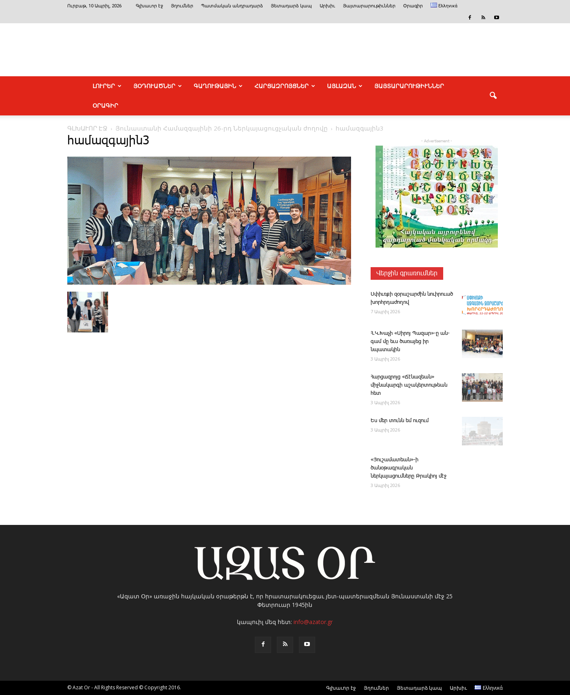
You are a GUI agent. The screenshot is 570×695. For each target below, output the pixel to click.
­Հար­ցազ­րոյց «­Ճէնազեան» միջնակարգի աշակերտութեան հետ (409, 385)
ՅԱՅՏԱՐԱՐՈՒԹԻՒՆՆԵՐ (409, 86)
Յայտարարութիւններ (369, 6)
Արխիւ (327, 6)
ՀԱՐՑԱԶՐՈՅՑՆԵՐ (284, 86)
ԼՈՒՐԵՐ (107, 86)
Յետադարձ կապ (291, 6)
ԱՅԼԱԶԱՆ (344, 86)
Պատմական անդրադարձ (232, 6)
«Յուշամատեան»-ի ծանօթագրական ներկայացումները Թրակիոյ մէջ (408, 468)
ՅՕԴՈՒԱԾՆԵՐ (157, 86)
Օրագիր (413, 6)
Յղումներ (182, 6)
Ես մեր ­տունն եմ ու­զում (400, 420)
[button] (493, 96)
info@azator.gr (313, 622)
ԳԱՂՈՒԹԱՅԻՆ (218, 86)
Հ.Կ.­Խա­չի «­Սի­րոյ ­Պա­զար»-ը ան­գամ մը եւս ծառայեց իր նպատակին (410, 341)
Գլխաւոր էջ (149, 6)
